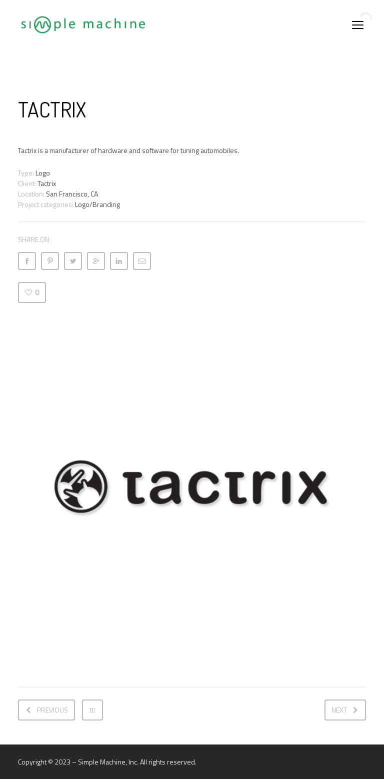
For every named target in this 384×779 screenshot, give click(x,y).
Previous (52, 709)
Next (339, 709)
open (358, 25)
